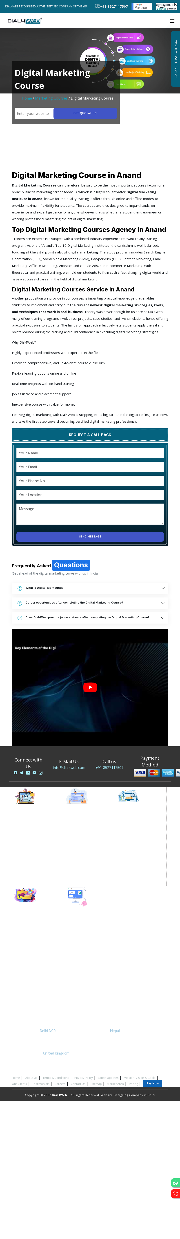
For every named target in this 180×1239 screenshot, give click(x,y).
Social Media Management (38, 965)
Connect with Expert (175, 59)
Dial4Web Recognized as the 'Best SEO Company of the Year (49, 6)
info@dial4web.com (69, 767)
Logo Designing (81, 987)
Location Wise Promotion (88, 827)
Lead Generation (31, 855)
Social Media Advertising (37, 937)
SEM (124, 877)
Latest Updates (108, 1078)
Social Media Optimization (38, 920)
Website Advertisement (36, 866)
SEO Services (131, 821)
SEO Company (132, 827)
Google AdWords (31, 844)
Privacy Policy (83, 1078)
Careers (60, 1084)
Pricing (133, 1084)
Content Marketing (135, 861)
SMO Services (28, 926)
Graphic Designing (83, 981)
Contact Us (78, 1084)
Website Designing (84, 925)
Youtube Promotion (33, 948)
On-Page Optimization (138, 844)
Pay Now (153, 1083)
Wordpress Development (88, 992)
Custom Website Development (82, 967)
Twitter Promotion (32, 954)
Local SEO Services (135, 838)
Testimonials (40, 1084)
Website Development (86, 931)
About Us (31, 1078)
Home (27, 98)
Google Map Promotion (87, 849)
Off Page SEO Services (138, 849)
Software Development (87, 1009)
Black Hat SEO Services (138, 866)
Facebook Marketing (34, 932)
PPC (21, 861)
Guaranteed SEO (134, 883)
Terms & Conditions (56, 1078)
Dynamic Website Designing (90, 942)
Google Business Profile (88, 855)
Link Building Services (138, 855)
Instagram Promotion (34, 960)
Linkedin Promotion (33, 943)
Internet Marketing (32, 821)
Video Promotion (31, 827)
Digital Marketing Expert (36, 872)
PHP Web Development (87, 998)
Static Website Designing (88, 936)
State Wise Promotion (86, 838)
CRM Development (83, 975)
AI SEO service (132, 872)
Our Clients (19, 1084)
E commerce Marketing (35, 833)
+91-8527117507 (109, 767)
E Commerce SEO (134, 833)
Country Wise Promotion (88, 844)
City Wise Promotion (85, 833)
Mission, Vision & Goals (140, 1078)
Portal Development (85, 959)
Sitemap (96, 1084)
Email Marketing (30, 849)
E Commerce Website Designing (85, 950)
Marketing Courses (51, 98)
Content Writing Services (37, 838)
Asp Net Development (86, 1004)
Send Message (90, 536)
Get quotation (85, 113)
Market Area (115, 1084)
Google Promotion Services (90, 821)
